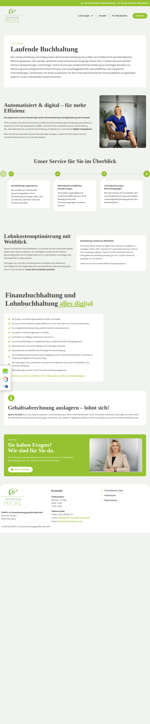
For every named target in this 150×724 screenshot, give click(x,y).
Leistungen (85, 15)
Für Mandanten (119, 15)
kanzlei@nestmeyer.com (70, 521)
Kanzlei (102, 15)
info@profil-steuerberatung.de (73, 517)
